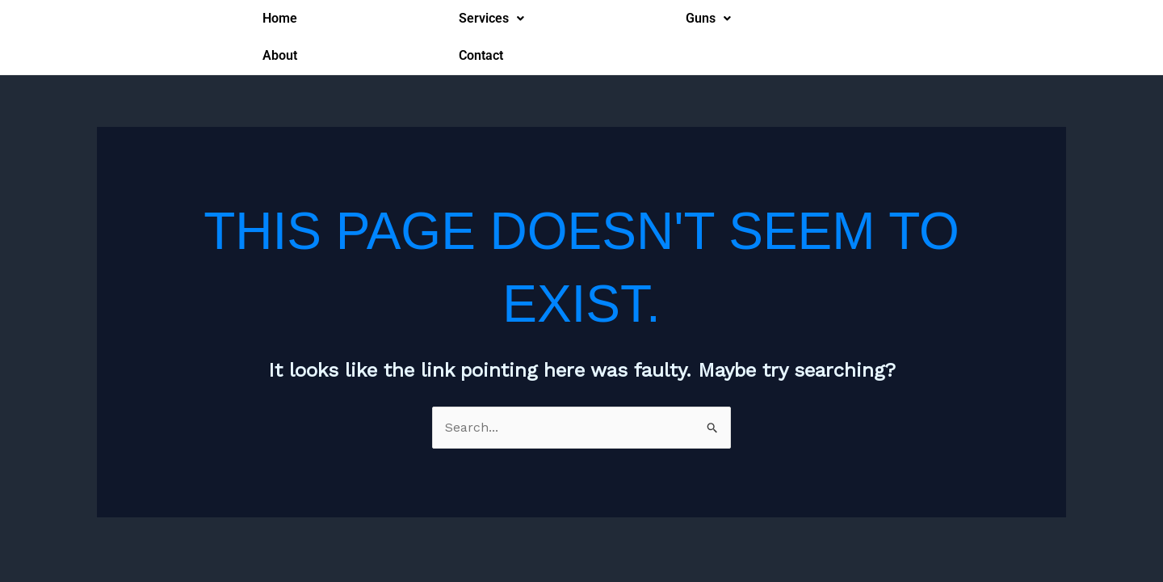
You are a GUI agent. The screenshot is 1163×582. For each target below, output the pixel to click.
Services (491, 18)
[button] (491, 18)
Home (279, 18)
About (279, 55)
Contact (481, 55)
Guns (708, 18)
